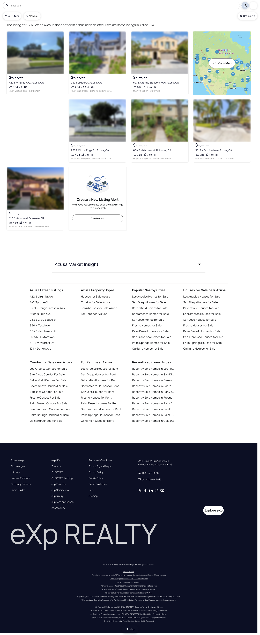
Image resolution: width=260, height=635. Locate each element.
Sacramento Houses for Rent (100, 386)
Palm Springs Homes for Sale (151, 343)
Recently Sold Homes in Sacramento (153, 386)
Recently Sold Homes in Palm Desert (153, 403)
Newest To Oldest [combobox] (33, 16)
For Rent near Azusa (94, 314)
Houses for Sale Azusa (95, 296)
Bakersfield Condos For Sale (48, 380)
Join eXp (15, 472)
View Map (222, 63)
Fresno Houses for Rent (96, 397)
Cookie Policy (96, 478)
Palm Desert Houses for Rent (100, 403)
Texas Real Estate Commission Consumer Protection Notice (128, 593)
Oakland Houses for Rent (97, 421)
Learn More (169, 600)
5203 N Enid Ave (40, 314)
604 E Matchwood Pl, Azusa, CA (152, 150)
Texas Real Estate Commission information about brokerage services (128, 589)
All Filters (12, 16)
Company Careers (21, 484)
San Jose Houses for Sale (199, 319)
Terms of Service (154, 575)
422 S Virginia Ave (41, 296)
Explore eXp (17, 460)
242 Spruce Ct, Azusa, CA (86, 82)
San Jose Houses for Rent (97, 392)
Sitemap (93, 496)
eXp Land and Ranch (62, 502)
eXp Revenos (58, 484)
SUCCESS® (57, 472)
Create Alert (97, 218)
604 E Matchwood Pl (43, 331)
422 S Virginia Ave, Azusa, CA (26, 82)
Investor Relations (20, 478)
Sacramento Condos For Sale (49, 386)
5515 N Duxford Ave (42, 337)
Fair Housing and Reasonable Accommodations (129, 579)
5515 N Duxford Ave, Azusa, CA (213, 150)
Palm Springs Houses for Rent (100, 415)
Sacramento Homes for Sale (150, 314)
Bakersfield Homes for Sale (149, 308)
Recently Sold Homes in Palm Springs (153, 415)
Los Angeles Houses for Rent (99, 368)
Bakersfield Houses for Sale (201, 308)
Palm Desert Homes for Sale (150, 331)
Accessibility (58, 508)
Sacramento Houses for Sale (202, 314)
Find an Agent (18, 466)
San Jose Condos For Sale (46, 392)
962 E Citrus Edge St (43, 319)
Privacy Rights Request (101, 466)
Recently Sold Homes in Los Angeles (153, 368)
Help (91, 490)
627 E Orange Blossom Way (47, 308)
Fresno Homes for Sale (146, 325)
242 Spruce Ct (39, 302)
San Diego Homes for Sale (149, 302)
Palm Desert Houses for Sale (201, 331)
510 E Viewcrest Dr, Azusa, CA (26, 218)
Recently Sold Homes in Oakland (153, 421)
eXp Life (55, 460)
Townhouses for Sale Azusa (99, 308)
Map (130, 629)
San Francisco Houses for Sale (203, 337)
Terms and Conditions (100, 460)
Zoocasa (56, 466)
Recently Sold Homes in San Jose (153, 392)
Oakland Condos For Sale (46, 421)
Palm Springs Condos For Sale (49, 415)
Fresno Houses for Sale (198, 325)
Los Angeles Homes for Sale (150, 296)
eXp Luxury (57, 496)
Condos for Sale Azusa (95, 302)
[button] (128, 264)
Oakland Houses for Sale (199, 348)
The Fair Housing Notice (168, 596)
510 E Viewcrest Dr (42, 343)
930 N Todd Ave (40, 325)
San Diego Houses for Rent (98, 374)
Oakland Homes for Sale (148, 348)
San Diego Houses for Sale (200, 302)
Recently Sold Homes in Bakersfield (153, 380)
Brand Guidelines (98, 484)
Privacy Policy (96, 472)
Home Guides (18, 490)
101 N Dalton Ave (40, 348)
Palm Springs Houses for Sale (202, 343)
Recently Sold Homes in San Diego (153, 374)
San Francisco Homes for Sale (151, 337)
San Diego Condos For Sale (47, 374)
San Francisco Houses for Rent (101, 409)
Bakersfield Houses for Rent (99, 380)
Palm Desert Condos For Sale (49, 403)
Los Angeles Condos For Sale (48, 368)
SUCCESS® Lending (62, 478)
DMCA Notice (128, 571)
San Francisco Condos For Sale (50, 409)
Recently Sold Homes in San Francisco (153, 409)
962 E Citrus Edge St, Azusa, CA (90, 150)
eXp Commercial (60, 490)
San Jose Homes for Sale (148, 319)
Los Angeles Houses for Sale (201, 296)
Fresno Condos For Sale (45, 397)
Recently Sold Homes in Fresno (152, 397)
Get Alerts (247, 16)
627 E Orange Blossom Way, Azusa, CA (156, 82)
